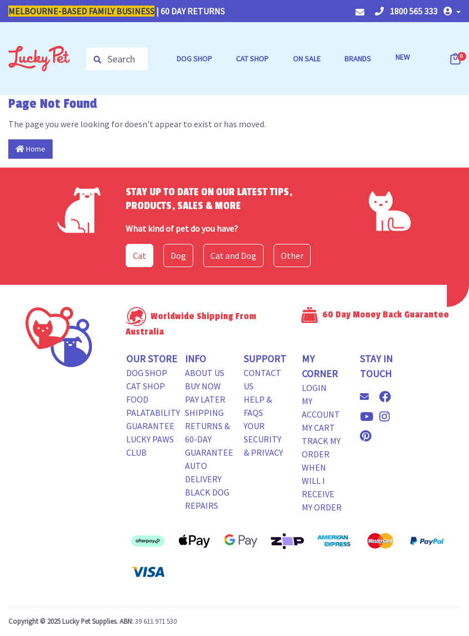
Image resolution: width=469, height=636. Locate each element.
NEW (402, 57)
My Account (321, 407)
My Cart (318, 427)
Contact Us (262, 379)
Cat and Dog (233, 255)
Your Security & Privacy (263, 439)
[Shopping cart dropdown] (456, 58)
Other (292, 255)
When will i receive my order (322, 487)
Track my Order (321, 447)
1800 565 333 (406, 11)
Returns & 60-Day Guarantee (209, 439)
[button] (452, 11)
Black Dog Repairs (207, 499)
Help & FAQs (258, 406)
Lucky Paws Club (150, 446)
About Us (204, 372)
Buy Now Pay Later (205, 392)
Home (30, 149)
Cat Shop (145, 386)
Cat (139, 255)
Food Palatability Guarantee (153, 412)
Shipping (204, 412)
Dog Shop (146, 372)
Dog (178, 255)
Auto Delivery (203, 472)
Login (314, 387)
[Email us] (369, 396)
